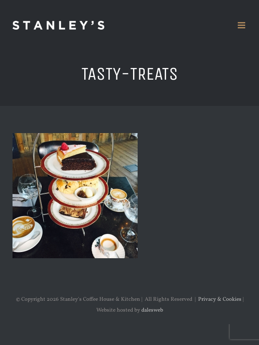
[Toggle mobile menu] (242, 25)
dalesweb (152, 310)
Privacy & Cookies (219, 299)
